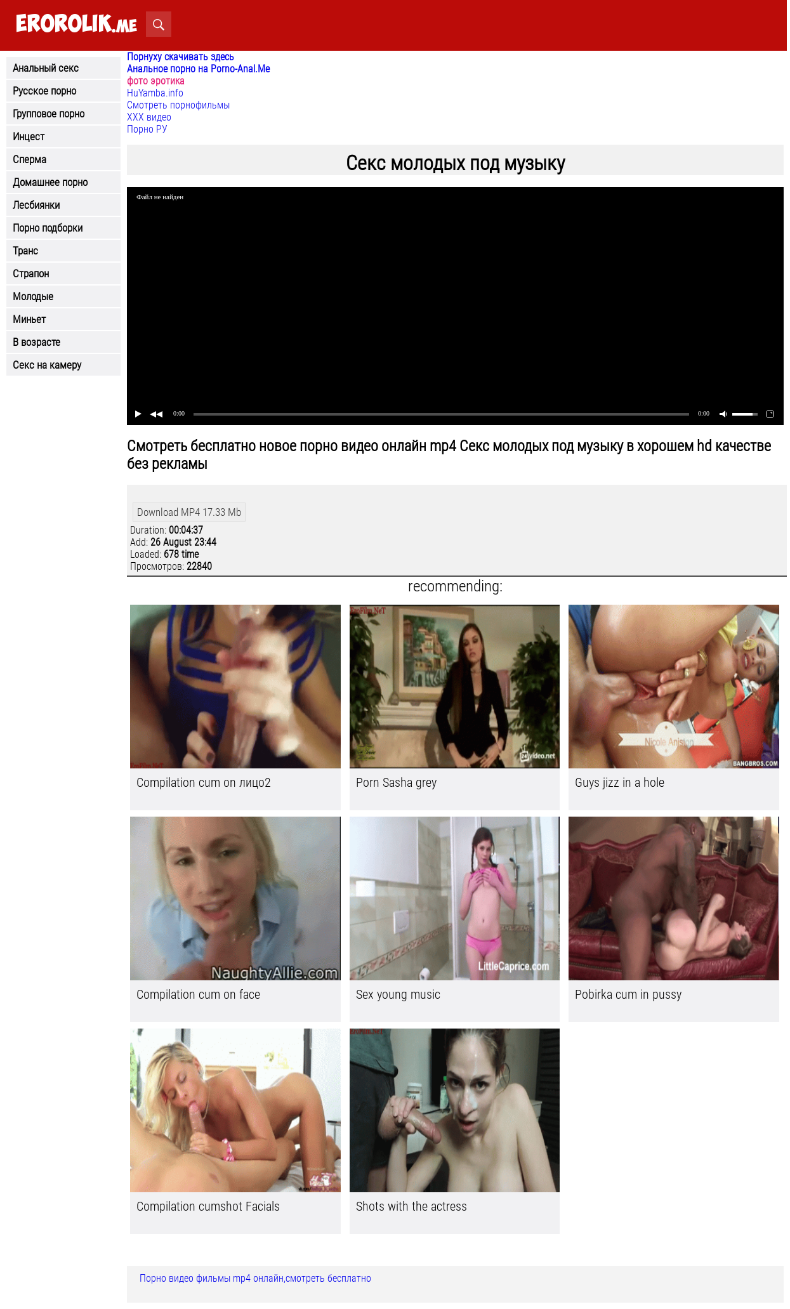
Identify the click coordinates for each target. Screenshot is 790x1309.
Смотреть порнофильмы (178, 105)
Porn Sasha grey (396, 782)
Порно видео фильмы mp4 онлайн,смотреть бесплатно (255, 1278)
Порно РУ (147, 129)
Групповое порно (48, 113)
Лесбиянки (36, 205)
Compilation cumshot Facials (208, 1206)
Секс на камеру (47, 364)
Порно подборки (47, 227)
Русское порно (44, 90)
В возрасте (36, 342)
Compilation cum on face (198, 994)
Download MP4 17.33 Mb (189, 512)
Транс (25, 250)
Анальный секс (46, 68)
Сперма (29, 159)
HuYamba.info (155, 93)
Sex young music (398, 994)
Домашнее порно (50, 182)
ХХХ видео (149, 117)
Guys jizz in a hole (619, 782)
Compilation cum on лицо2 (203, 782)
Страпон (31, 273)
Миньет (29, 319)
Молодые (33, 296)
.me (76, 24)
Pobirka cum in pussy (628, 994)
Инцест (28, 136)
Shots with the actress (411, 1206)
